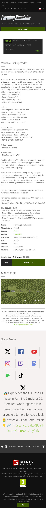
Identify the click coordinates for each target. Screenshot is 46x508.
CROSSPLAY (9, 49)
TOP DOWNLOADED (29, 40)
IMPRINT (38, 468)
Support (32, 2)
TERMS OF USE (25, 468)
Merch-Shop (5, 2)
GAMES (10, 24)
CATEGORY (17, 45)
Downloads (13, 2)
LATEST (16, 40)
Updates (25, 2)
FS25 (29, 45)
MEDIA (17, 24)
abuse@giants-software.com (23, 325)
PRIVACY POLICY (10, 468)
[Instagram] (15, 8)
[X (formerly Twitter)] (5, 9)
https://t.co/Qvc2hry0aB (23, 431)
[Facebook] (8, 8)
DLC (22, 24)
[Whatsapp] (2, 8)
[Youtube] (12, 8)
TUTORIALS (36, 24)
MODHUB (8, 41)
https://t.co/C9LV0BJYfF (28, 425)
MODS (28, 24)
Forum (20, 2)
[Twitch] (18, 8)
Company (38, 2)
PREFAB (8, 45)
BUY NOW (23, 29)
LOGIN (37, 51)
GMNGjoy (18, 234)
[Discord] (22, 8)
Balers (16, 231)
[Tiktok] (25, 8)
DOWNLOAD (28, 262)
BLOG (4, 24)
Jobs (3, 5)
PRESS (23, 471)
